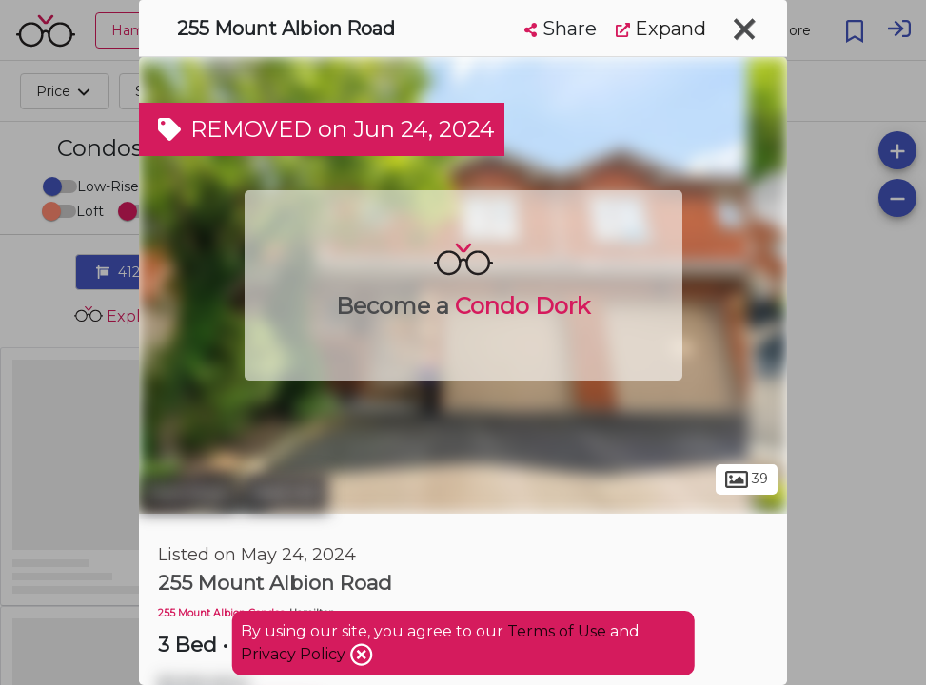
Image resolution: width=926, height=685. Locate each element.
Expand (661, 28)
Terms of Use (556, 631)
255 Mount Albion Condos (221, 613)
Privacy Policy (295, 654)
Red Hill (285, 492)
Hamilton (188, 492)
